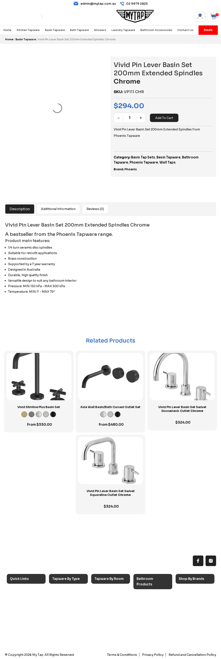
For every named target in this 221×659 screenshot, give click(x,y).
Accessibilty (22, 618)
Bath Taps (62, 604)
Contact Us (185, 30)
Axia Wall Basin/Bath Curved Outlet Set (110, 407)
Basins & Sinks (150, 609)
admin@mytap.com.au (95, 4)
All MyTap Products (28, 597)
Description (20, 209)
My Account (200, 16)
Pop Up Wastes (151, 623)
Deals (208, 30)
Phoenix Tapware (144, 162)
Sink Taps (62, 590)
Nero (186, 597)
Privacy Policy (154, 655)
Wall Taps (167, 162)
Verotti (187, 625)
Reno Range (22, 604)
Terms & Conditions (123, 655)
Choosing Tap (23, 611)
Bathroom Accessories (156, 30)
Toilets (145, 616)
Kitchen (103, 590)
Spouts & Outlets (68, 618)
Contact (19, 632)
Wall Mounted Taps (69, 639)
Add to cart (164, 118)
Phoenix (130, 169)
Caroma (188, 590)
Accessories (149, 596)
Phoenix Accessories (198, 611)
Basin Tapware (55, 30)
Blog (16, 625)
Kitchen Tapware (28, 30)
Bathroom (105, 604)
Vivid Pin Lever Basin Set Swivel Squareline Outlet (110, 493)
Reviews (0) (95, 209)
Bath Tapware (79, 30)
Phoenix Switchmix (196, 618)
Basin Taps (63, 597)
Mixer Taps (63, 611)
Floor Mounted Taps (70, 625)
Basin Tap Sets (143, 157)
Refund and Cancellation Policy (192, 655)
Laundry (103, 597)
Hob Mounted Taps (70, 632)
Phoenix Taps (192, 604)
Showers (100, 30)
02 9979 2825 (134, 4)
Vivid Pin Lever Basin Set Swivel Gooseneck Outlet (182, 409)
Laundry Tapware (123, 30)
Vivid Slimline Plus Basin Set (38, 407)
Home (7, 30)
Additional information (58, 209)
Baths (144, 603)
